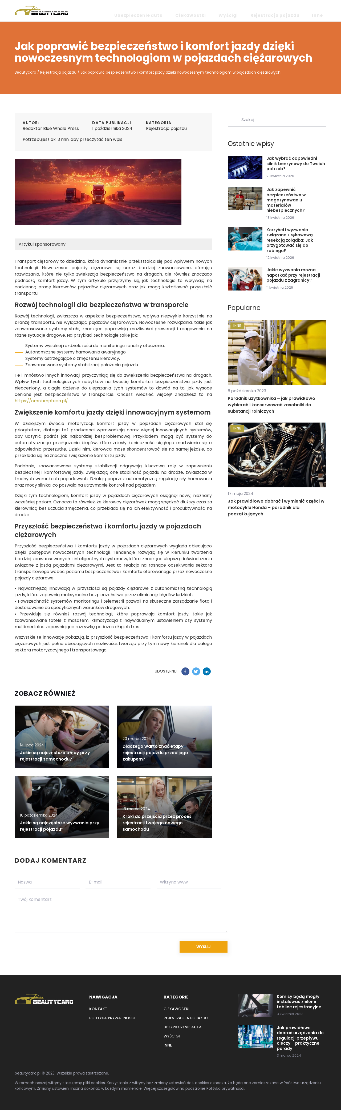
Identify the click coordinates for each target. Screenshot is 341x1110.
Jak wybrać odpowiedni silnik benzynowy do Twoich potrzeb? (295, 164)
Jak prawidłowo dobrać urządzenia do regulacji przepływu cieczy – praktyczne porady (300, 1038)
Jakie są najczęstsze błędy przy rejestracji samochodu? (55, 756)
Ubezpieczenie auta (194, 10)
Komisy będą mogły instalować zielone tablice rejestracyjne (299, 1002)
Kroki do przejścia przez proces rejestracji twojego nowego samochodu (157, 822)
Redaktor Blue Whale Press (51, 128)
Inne (321, 10)
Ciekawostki (232, 10)
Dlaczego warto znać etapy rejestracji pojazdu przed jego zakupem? (155, 752)
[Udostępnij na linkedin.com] (207, 671)
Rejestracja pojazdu (291, 10)
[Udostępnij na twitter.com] (196, 671)
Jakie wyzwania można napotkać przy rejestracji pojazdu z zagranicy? (293, 275)
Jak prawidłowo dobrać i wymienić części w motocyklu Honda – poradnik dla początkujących (276, 507)
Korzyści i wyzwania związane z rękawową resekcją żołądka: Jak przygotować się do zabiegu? (289, 240)
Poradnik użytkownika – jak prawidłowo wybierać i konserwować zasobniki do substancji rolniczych (271, 404)
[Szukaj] (234, 119)
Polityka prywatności (112, 1018)
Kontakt (98, 1009)
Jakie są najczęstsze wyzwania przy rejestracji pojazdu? (59, 826)
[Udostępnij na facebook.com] (185, 671)
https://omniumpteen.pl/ (41, 401)
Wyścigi (258, 10)
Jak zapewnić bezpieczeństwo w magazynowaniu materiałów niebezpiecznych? (286, 200)
